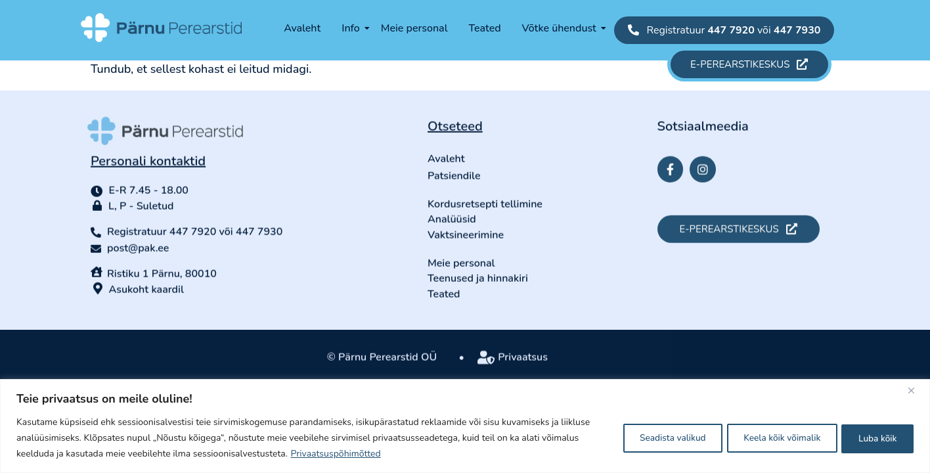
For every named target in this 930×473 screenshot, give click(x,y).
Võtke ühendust (564, 28)
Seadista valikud (655, 438)
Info (355, 28)
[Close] (916, 390)
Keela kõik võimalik (772, 438)
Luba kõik (875, 438)
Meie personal (414, 28)
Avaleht (302, 28)
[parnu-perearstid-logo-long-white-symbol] (161, 27)
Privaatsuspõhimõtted (336, 453)
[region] (465, 426)
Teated (484, 28)
